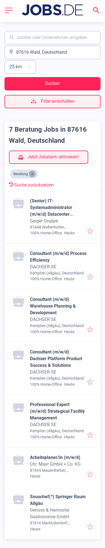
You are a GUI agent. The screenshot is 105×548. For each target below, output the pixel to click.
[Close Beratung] (32, 174)
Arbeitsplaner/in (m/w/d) (55, 457)
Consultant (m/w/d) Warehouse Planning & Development (53, 306)
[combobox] (52, 38)
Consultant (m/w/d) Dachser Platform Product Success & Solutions (56, 358)
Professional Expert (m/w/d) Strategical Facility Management (57, 411)
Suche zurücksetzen (31, 185)
